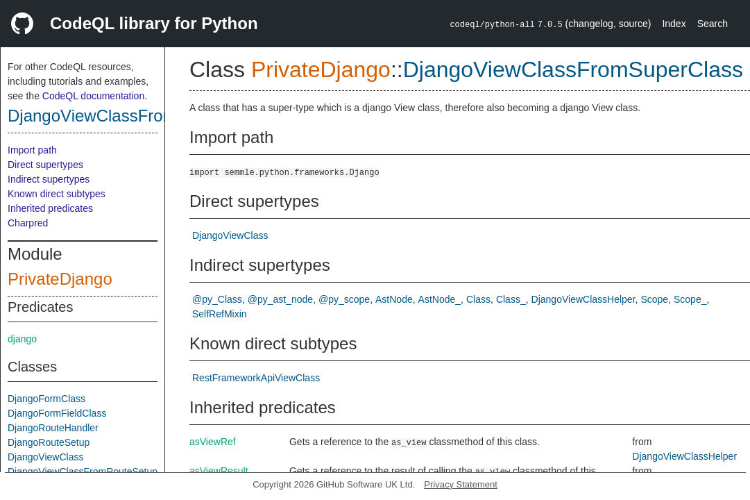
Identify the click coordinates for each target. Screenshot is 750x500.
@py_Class (217, 299)
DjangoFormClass (46, 398)
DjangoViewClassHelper (583, 299)
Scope (654, 299)
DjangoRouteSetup (49, 442)
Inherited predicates (50, 208)
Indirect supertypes (49, 179)
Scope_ (690, 299)
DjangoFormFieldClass (57, 413)
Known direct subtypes (56, 193)
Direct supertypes (45, 164)
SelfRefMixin (219, 313)
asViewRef (212, 441)
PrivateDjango (60, 278)
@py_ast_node (280, 299)
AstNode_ (439, 299)
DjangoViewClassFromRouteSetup (82, 471)
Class (478, 299)
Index (673, 23)
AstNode (394, 299)
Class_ (511, 299)
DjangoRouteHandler (53, 427)
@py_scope (344, 299)
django (22, 338)
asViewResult (218, 470)
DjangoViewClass (45, 456)
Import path (32, 150)
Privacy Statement (460, 484)
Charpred (28, 222)
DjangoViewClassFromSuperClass (135, 115)
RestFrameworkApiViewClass (256, 377)
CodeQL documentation (93, 95)
